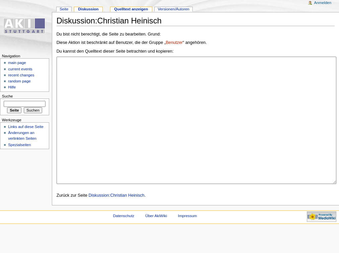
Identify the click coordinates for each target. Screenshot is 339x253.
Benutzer (174, 42)
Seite (64, 9)
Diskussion (88, 9)
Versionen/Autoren (173, 9)
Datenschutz (124, 241)
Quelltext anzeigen (131, 9)
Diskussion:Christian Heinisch (117, 220)
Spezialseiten (19, 145)
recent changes (21, 75)
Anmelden (323, 3)
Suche (7, 96)
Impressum (187, 241)
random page (19, 81)
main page (17, 63)
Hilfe (12, 87)
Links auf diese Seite (26, 127)
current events (20, 69)
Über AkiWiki (156, 241)
